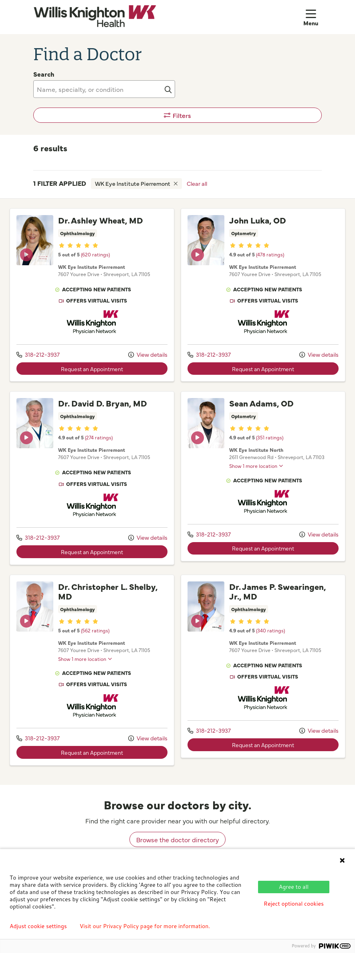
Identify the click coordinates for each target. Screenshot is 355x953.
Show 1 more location (253, 465)
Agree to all (294, 887)
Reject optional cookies (294, 904)
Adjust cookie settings (38, 926)
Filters (178, 115)
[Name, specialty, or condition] (104, 89)
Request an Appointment (92, 368)
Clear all (197, 183)
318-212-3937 (38, 354)
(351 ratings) (269, 437)
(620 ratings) (95, 254)
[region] (177, 492)
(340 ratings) (270, 630)
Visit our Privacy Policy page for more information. (145, 926)
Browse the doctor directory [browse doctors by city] (177, 839)
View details (147, 354)
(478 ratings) (270, 254)
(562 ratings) (95, 630)
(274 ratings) (99, 437)
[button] (312, 17)
